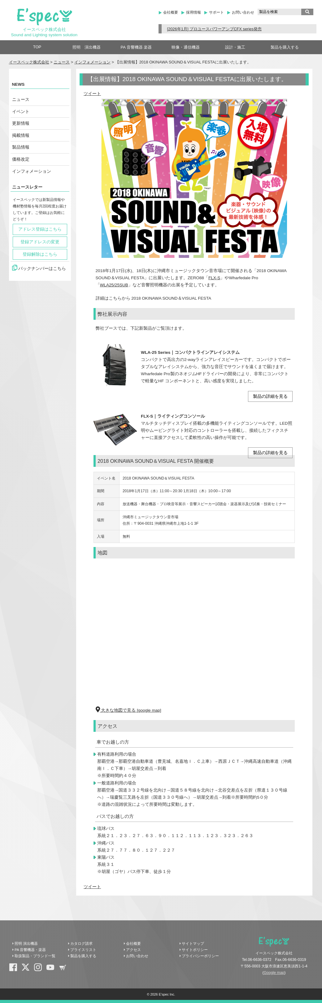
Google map (274, 972)
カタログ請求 (81, 943)
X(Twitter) (28, 969)
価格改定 (20, 159)
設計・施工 (235, 47)
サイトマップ (193, 943)
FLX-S (214, 278)
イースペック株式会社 (29, 62)
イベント (20, 111)
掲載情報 (20, 135)
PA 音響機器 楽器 (136, 47)
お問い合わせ (243, 12)
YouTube (52, 969)
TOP (37, 47)
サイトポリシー (195, 950)
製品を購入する (285, 47)
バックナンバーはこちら (39, 268)
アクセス (133, 950)
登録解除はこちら (40, 254)
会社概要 (170, 12)
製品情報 (20, 147)
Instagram (40, 969)
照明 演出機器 (86, 47)
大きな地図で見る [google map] (128, 710)
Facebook (15, 969)
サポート (216, 12)
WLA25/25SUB (114, 285)
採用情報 (193, 12)
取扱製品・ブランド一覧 (35, 956)
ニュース (62, 62)
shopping (65, 969)
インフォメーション (92, 62)
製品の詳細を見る (270, 396)
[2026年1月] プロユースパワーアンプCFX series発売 (214, 29)
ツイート (92, 93)
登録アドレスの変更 (39, 242)
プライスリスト (83, 950)
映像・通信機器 (186, 47)
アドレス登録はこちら (40, 229)
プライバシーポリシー (200, 956)
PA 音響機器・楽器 (30, 950)
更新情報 (20, 123)
